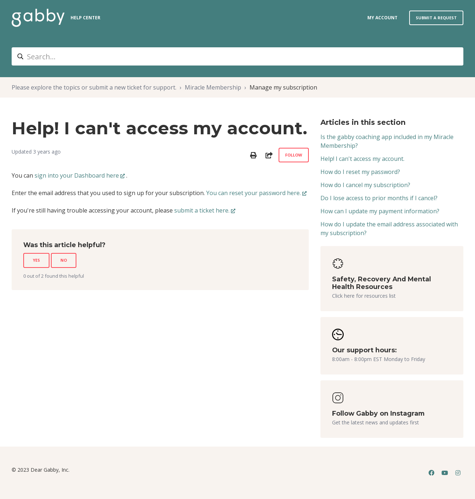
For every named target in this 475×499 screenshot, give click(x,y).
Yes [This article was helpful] (36, 260)
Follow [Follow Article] (293, 155)
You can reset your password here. (253, 193)
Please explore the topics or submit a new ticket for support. (94, 87)
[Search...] (237, 56)
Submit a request (436, 17)
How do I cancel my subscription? (365, 185)
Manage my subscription (283, 87)
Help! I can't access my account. (362, 159)
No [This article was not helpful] (63, 260)
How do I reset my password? (360, 172)
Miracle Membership (213, 87)
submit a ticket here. (201, 210)
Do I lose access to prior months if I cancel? (379, 198)
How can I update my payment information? (379, 211)
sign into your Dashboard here (77, 175)
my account (382, 18)
